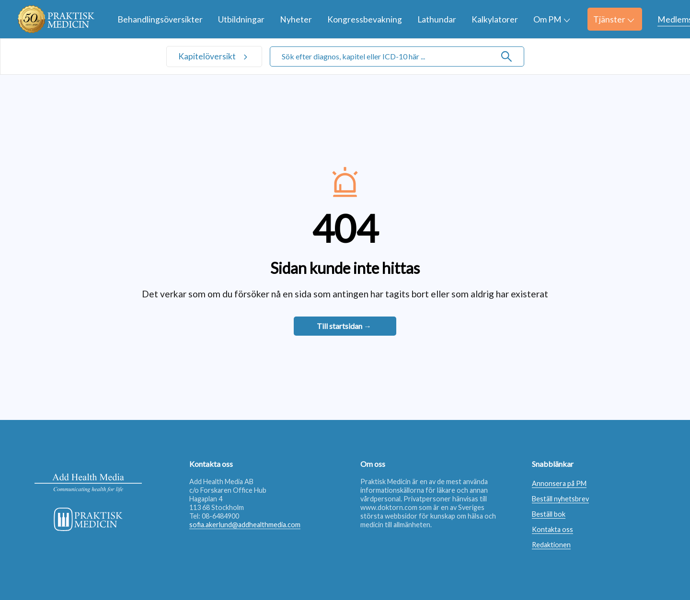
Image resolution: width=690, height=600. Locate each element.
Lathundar (436, 19)
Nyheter (296, 19)
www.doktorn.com (388, 507)
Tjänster (613, 19)
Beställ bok (548, 514)
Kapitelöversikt (207, 56)
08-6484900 (220, 516)
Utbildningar (241, 19)
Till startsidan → (344, 325)
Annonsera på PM (559, 483)
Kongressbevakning (364, 19)
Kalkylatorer (495, 19)
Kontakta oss (552, 529)
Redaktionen (551, 545)
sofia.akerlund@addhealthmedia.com (244, 525)
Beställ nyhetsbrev (560, 499)
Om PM (551, 19)
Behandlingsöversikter (160, 19)
